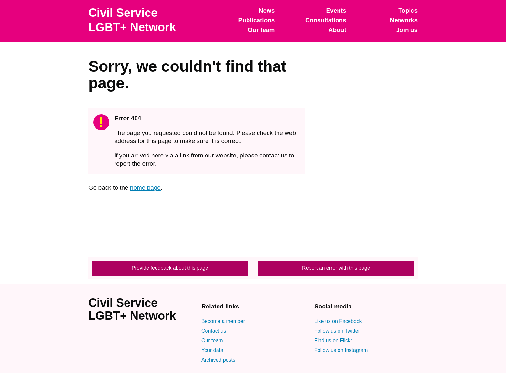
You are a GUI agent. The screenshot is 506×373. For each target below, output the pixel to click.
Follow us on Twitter (337, 331)
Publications (256, 20)
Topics (408, 10)
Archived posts (218, 360)
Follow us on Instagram (341, 350)
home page (145, 187)
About (337, 29)
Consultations (325, 20)
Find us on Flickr (333, 340)
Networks (404, 20)
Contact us (213, 331)
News (267, 10)
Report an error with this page (336, 268)
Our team (261, 29)
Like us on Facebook (338, 321)
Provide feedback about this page (170, 268)
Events (336, 10)
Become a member (223, 321)
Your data (212, 350)
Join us (407, 29)
